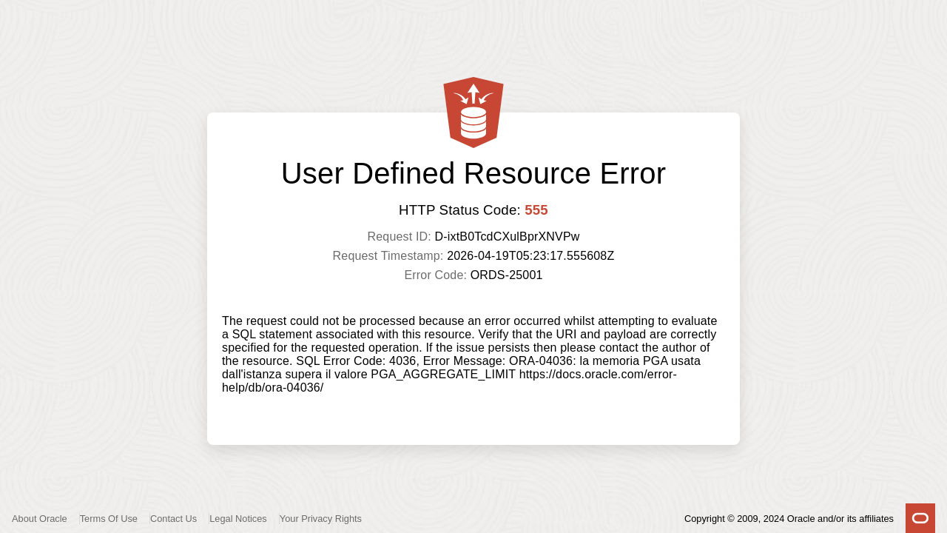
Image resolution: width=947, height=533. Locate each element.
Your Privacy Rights (321, 518)
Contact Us (173, 518)
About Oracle (39, 518)
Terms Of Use (109, 518)
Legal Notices (238, 518)
